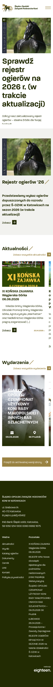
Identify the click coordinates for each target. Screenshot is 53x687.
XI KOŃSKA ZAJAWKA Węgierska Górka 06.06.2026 (17, 295)
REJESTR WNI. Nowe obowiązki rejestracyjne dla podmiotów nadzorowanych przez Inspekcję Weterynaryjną (39, 569)
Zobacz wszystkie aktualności (29, 255)
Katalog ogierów (10, 553)
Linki (4, 568)
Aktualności (8, 544)
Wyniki (5, 549)
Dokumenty (8, 558)
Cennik (5, 563)
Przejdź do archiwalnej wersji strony (26, 462)
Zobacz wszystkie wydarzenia (29, 368)
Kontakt (6, 572)
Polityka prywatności (13, 577)
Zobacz (6, 223)
